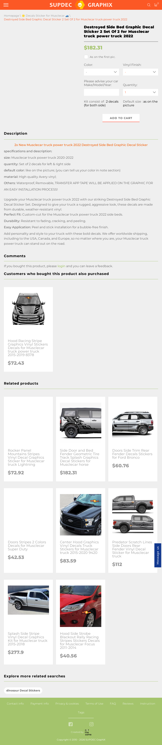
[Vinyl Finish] (140, 72)
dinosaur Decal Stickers (23, 690)
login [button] (61, 266)
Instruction (147, 703)
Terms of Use (94, 703)
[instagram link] (91, 724)
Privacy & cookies (67, 703)
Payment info (39, 703)
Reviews (128, 703)
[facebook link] (71, 724)
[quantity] (140, 92)
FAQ (113, 703)
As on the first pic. (99, 57)
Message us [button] (157, 555)
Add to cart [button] (121, 118)
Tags (81, 712)
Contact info (15, 703)
